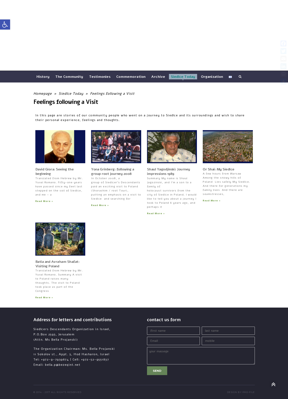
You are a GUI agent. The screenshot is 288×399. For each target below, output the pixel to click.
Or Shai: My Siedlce (218, 169)
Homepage (42, 93)
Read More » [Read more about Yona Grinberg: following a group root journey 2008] (100, 205)
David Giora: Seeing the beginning (54, 171)
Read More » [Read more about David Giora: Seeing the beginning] (44, 201)
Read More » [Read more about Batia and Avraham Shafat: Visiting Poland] (44, 297)
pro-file (249, 392)
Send (157, 371)
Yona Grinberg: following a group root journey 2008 (112, 171)
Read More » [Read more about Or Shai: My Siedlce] (212, 200)
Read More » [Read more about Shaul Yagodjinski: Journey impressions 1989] (156, 213)
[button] (5, 24)
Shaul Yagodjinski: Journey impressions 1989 (168, 171)
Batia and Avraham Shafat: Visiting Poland (57, 263)
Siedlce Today (71, 93)
